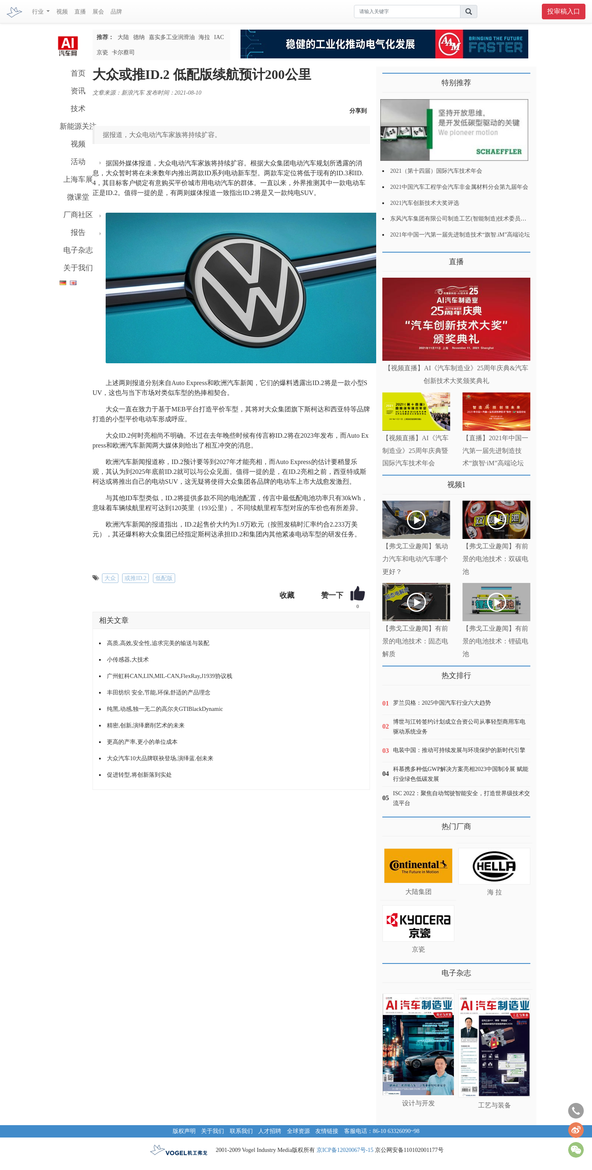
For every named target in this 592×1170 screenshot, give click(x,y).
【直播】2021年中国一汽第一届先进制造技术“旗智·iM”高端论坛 (495, 450)
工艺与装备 (494, 1105)
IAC (219, 37)
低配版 (164, 578)
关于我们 (78, 268)
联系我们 (241, 1131)
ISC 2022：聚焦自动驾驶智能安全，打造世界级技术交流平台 (461, 798)
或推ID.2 (135, 578)
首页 (78, 73)
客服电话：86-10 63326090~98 (382, 1131)
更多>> (390, 258)
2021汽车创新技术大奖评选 (424, 203)
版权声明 (184, 1131)
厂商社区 (78, 215)
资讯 (78, 91)
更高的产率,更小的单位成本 (142, 742)
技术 (78, 108)
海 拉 (494, 892)
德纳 (139, 37)
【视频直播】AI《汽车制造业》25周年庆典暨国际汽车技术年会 (415, 450)
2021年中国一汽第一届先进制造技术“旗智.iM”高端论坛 (460, 235)
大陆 (123, 37)
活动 (78, 162)
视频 (62, 12)
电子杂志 (78, 250)
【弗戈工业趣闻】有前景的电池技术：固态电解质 (415, 641)
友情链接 (326, 1131)
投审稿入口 (563, 11)
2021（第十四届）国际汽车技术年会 (436, 171)
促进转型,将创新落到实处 (139, 775)
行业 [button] (38, 12)
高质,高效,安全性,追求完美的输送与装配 (158, 643)
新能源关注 (78, 126)
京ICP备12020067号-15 (345, 1150)
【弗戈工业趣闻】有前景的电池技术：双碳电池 (495, 559)
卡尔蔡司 (123, 52)
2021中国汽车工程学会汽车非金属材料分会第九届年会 (459, 187)
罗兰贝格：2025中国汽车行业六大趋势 (442, 703)
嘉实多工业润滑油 (172, 37)
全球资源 (298, 1131)
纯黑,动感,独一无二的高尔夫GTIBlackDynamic (165, 709)
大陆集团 (418, 891)
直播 (80, 12)
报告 (78, 232)
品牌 (116, 12)
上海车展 (78, 179)
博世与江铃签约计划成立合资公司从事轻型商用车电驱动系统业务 (459, 727)
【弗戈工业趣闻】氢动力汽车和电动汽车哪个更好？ (415, 559)
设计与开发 (418, 1103)
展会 (98, 12)
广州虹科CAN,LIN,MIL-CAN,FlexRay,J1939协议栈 (169, 676)
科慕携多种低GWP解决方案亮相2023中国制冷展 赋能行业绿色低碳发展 (460, 774)
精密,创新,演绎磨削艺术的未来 (146, 725)
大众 (110, 578)
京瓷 (102, 52)
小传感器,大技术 (128, 660)
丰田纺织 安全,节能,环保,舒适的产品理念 (158, 692)
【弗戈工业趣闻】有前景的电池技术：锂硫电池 (495, 641)
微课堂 (78, 197)
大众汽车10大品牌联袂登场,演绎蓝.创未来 (160, 758)
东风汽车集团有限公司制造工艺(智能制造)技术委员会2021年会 (469, 219)
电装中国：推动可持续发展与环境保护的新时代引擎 (459, 750)
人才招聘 (269, 1131)
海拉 (204, 37)
